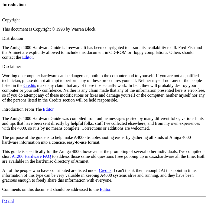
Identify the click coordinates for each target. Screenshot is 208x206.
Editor (27, 57)
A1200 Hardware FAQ (31, 156)
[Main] (8, 201)
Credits (30, 85)
